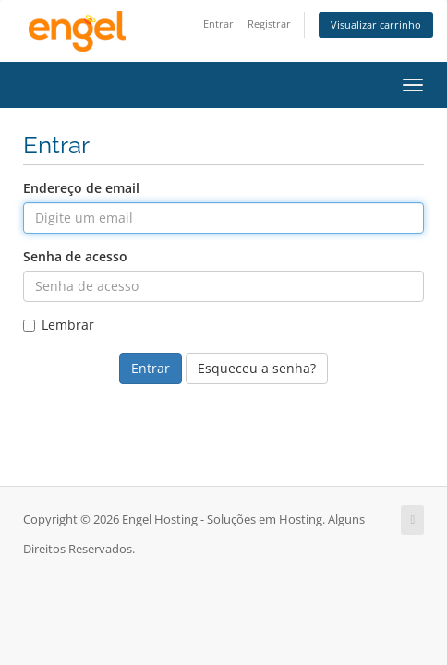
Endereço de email (81, 188)
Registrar (269, 23)
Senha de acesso (75, 256)
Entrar (218, 23)
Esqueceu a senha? (257, 368)
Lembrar (58, 324)
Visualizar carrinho (376, 24)
